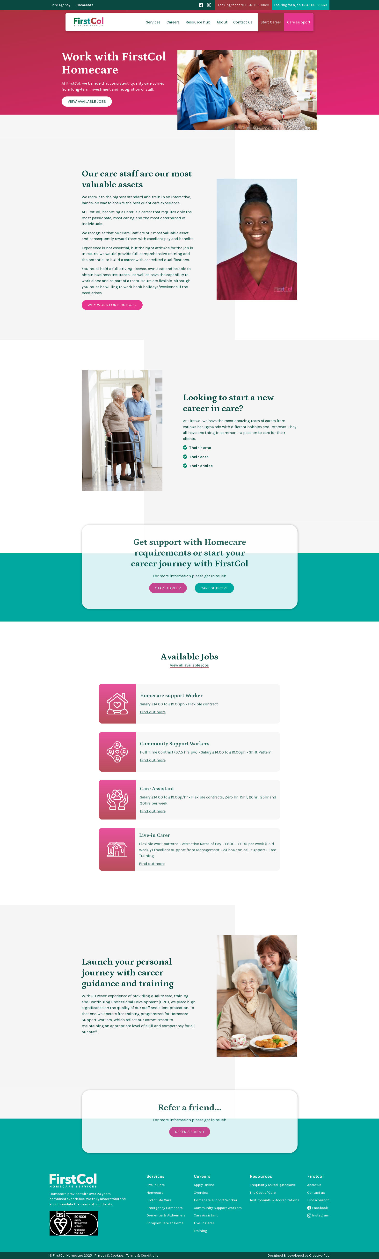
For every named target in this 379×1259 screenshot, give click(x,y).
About (222, 22)
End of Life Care (158, 1200)
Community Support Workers (218, 1208)
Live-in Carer (204, 1223)
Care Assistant (206, 1215)
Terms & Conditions (142, 1255)
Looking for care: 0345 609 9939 (243, 5)
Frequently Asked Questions (272, 1185)
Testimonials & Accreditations (274, 1200)
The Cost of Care (263, 1193)
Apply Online (204, 1185)
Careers (173, 22)
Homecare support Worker (215, 1200)
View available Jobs (87, 101)
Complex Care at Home (164, 1223)
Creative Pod (319, 1255)
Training (200, 1231)
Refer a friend (189, 1144)
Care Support (214, 600)
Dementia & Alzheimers (166, 1215)
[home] (89, 22)
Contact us (243, 22)
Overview (201, 1193)
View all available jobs (189, 665)
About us (314, 1185)
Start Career (168, 600)
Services (153, 22)
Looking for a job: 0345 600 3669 (300, 5)
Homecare (84, 5)
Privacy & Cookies (109, 1255)
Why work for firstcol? (112, 304)
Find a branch (318, 1200)
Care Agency (60, 5)
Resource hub (198, 22)
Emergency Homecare (164, 1208)
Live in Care (155, 1185)
